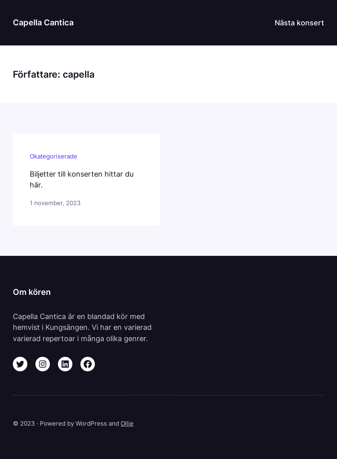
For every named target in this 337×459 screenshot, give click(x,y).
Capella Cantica (43, 22)
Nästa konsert (299, 23)
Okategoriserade (53, 156)
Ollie (127, 423)
